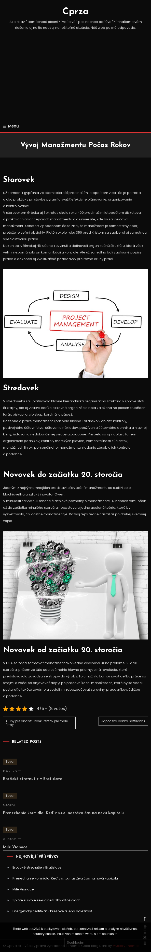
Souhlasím (75, 942)
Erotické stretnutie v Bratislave (32, 783)
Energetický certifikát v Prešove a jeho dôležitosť (52, 911)
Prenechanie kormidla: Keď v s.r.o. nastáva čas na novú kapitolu (63, 817)
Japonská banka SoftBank (122, 721)
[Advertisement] (75, 81)
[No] (144, 937)
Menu (11, 126)
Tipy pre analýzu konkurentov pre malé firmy (37, 723)
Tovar (10, 766)
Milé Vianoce (15, 851)
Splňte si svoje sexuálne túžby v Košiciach (46, 900)
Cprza (75, 12)
